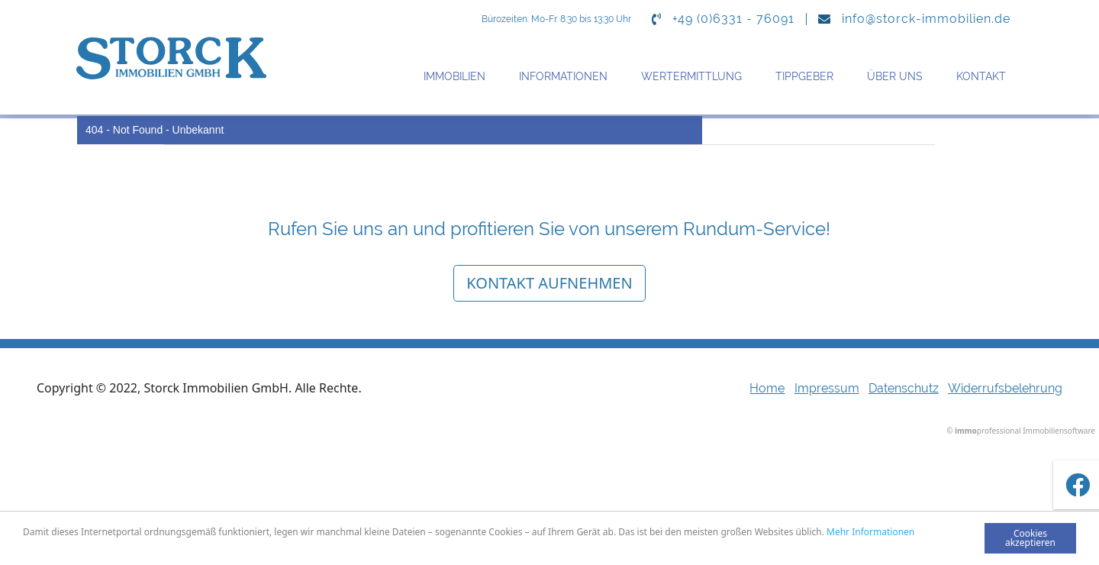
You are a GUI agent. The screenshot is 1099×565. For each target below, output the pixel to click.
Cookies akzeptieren (1030, 538)
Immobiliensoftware (1059, 430)
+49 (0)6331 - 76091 (733, 18)
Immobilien (454, 76)
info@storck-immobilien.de (926, 18)
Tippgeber (804, 76)
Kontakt (981, 76)
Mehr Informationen (870, 531)
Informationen (563, 76)
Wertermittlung (691, 76)
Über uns (895, 76)
